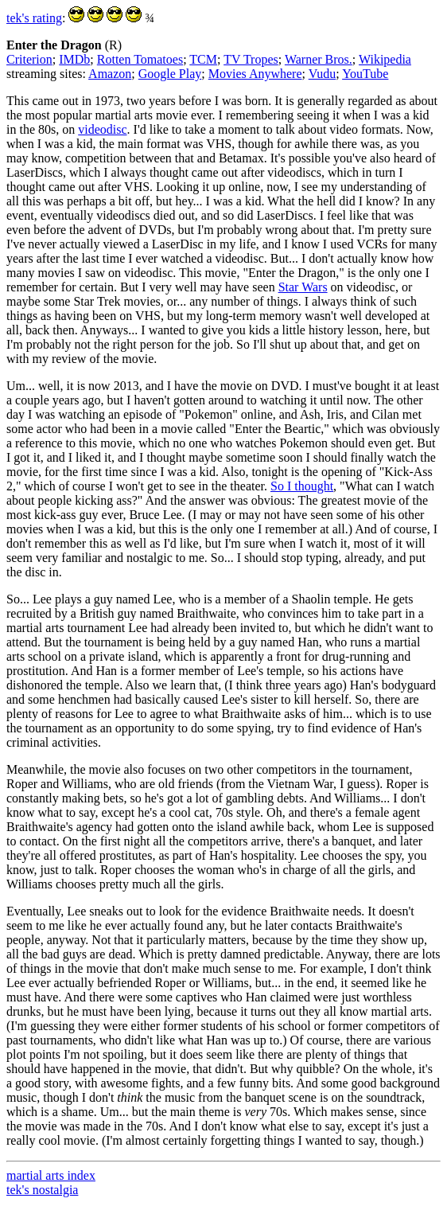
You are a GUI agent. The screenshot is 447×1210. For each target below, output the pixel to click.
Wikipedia (385, 59)
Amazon (109, 73)
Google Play (170, 73)
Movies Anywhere (255, 73)
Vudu (322, 73)
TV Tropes (251, 59)
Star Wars (303, 287)
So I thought (301, 486)
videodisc (102, 129)
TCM (203, 59)
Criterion (29, 59)
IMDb (74, 59)
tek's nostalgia (42, 1189)
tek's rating (34, 18)
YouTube (365, 73)
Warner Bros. (318, 59)
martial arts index (50, 1175)
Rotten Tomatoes (140, 59)
